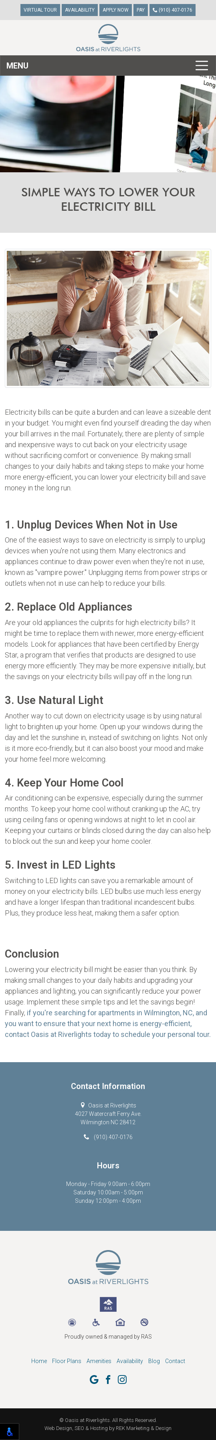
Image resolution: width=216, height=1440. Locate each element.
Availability (80, 10)
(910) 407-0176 (172, 10)
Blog (154, 1361)
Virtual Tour (40, 10)
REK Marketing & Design (144, 1428)
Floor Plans (66, 1361)
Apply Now (116, 10)
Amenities (99, 1361)
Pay (141, 10)
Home (39, 1361)
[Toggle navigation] (108, 65)
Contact (175, 1361)
